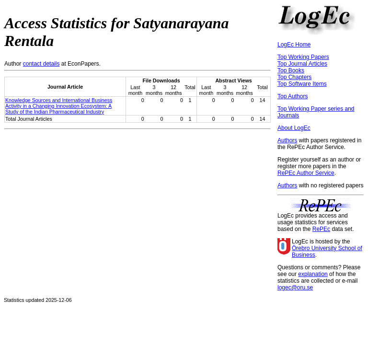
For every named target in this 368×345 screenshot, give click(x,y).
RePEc (321, 229)
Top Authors (292, 96)
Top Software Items (302, 83)
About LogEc (293, 128)
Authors (287, 140)
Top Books (290, 70)
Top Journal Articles (302, 63)
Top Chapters (294, 77)
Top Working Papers (303, 57)
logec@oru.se (295, 287)
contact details (41, 63)
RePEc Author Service (305, 173)
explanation (312, 274)
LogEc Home (293, 44)
